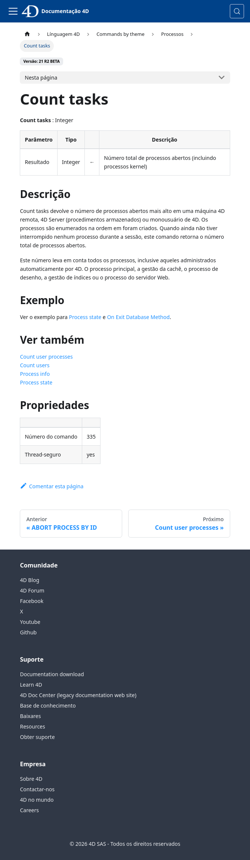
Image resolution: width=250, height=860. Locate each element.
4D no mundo (36, 799)
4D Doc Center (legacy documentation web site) (78, 695)
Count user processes (46, 356)
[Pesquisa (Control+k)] (237, 11)
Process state (85, 317)
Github (28, 632)
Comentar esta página (51, 486)
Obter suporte (37, 736)
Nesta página (41, 77)
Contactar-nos (37, 789)
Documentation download (52, 674)
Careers (29, 810)
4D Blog (29, 580)
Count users (34, 365)
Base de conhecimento (47, 705)
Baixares (30, 716)
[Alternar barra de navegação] (13, 11)
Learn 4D (31, 684)
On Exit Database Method (138, 317)
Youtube (30, 621)
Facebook (31, 600)
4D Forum (32, 590)
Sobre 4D (31, 778)
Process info (35, 373)
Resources (32, 726)
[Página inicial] (27, 34)
